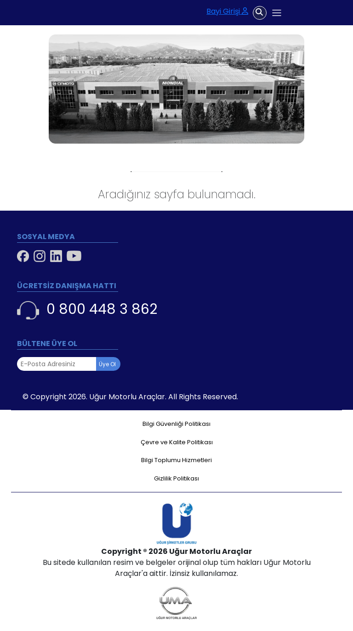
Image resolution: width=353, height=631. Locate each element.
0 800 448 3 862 (87, 309)
